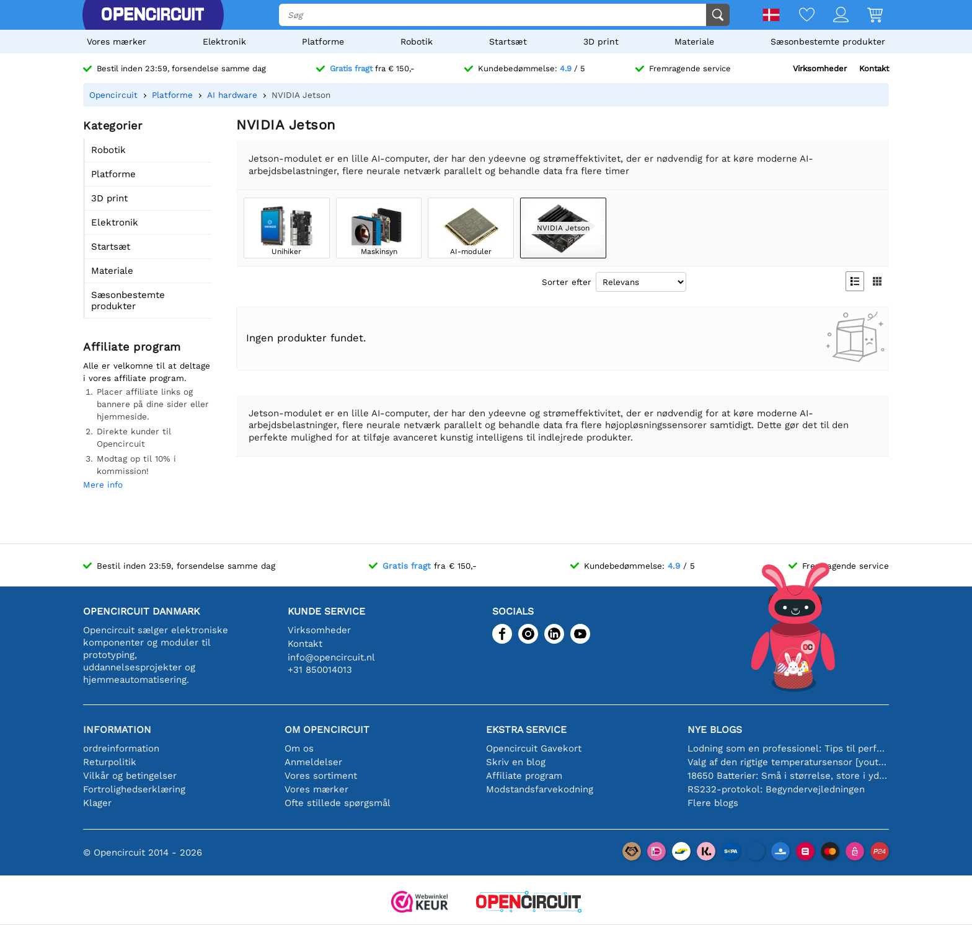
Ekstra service (526, 729)
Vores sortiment (321, 775)
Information (117, 729)
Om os (299, 748)
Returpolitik (109, 762)
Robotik (416, 41)
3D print (601, 41)
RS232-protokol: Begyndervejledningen (776, 789)
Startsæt (508, 41)
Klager (97, 803)
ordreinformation (121, 748)
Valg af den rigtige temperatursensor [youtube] (788, 762)
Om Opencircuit (327, 729)
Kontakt (874, 68)
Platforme (323, 41)
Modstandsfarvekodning (539, 789)
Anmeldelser (313, 762)
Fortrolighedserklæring (134, 789)
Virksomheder (820, 68)
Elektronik (224, 41)
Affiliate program (524, 775)
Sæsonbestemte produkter (828, 41)
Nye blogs (714, 729)
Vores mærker (116, 41)
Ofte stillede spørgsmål (338, 803)
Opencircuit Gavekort (533, 748)
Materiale (694, 41)
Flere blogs (712, 803)
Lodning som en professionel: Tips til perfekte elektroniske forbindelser (788, 748)
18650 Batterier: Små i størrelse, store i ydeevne (788, 775)
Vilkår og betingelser (130, 775)
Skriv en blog (516, 762)
